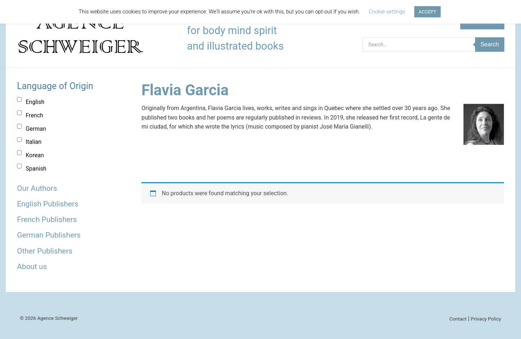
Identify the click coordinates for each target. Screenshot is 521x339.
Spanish (36, 168)
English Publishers (48, 204)
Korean (35, 155)
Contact (458, 319)
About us (32, 266)
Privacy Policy (486, 319)
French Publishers (47, 219)
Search (489, 44)
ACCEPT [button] (427, 11)
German (36, 128)
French (34, 115)
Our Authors (37, 188)
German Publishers (49, 235)
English (35, 102)
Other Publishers (44, 251)
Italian (34, 141)
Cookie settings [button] (387, 11)
